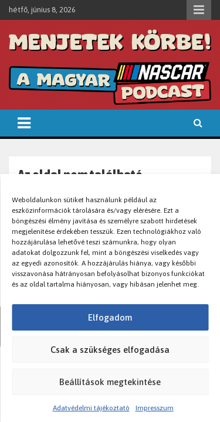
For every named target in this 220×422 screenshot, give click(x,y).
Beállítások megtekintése (110, 382)
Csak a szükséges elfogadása (110, 350)
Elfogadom (110, 317)
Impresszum (155, 408)
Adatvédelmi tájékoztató (91, 408)
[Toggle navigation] (24, 123)
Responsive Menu (199, 10)
